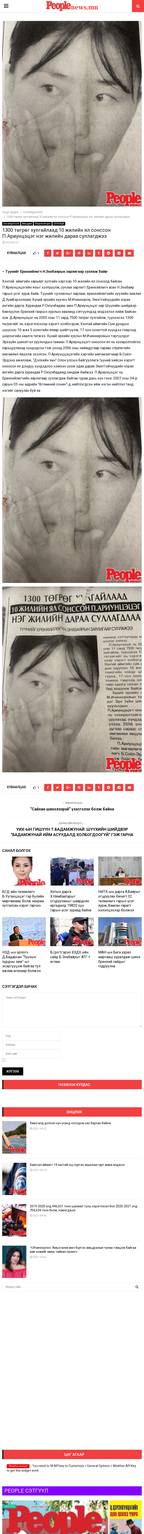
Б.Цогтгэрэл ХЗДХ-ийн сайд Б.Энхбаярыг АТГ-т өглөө (70, 957)
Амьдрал (27, 223)
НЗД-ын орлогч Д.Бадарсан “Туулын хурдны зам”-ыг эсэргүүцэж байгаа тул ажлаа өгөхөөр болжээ (21, 961)
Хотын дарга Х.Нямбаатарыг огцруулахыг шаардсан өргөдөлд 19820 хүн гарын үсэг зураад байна (70, 901)
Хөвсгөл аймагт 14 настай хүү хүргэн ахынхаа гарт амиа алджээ (77, 1165)
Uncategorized (11, 223)
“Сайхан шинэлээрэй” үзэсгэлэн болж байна (72, 809)
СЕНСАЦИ (59, 223)
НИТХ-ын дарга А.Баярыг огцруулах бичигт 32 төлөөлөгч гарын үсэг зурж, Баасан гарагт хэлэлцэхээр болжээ (119, 901)
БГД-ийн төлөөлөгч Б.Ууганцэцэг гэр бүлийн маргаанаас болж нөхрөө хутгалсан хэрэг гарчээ (23, 899)
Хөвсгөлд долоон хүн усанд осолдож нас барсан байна (70, 1123)
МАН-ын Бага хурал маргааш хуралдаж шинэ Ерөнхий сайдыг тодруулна (119, 959)
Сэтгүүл (9, 1506)
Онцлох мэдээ (43, 223)
